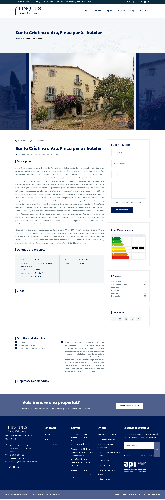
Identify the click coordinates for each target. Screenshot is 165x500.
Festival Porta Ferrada (106, 467)
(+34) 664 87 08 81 (44, 2)
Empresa (109, 11)
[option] (82, 94)
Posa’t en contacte (128, 406)
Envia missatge (122, 211)
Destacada (128, 297)
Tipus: (67, 264)
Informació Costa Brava (106, 435)
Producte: (24, 271)
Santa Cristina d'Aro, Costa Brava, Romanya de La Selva (37, 156)
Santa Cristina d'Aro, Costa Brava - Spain (75, 2)
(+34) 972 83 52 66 (23, 2)
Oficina (47, 435)
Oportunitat (128, 289)
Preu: (67, 261)
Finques (97, 11)
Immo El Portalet (52, 445)
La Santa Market (104, 480)
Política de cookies (152, 495)
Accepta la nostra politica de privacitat (127, 203)
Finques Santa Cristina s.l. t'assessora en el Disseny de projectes (81, 474)
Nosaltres (49, 440)
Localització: (25, 264)
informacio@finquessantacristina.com (23, 462)
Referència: (25, 261)
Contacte (143, 11)
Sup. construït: (26, 277)
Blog (132, 11)
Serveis (121, 11)
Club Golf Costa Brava (106, 440)
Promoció (128, 292)
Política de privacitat (132, 495)
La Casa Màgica (103, 462)
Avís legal (116, 495)
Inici (87, 11)
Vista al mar (128, 283)
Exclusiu (128, 294)
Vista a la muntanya (128, 286)
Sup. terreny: (26, 274)
